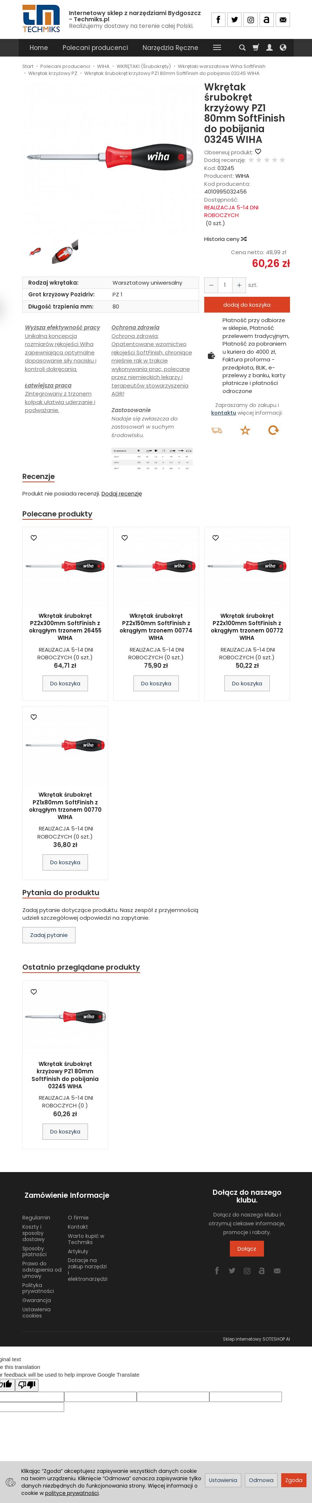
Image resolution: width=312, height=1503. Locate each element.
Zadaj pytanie (49, 937)
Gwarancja (36, 1297)
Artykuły (78, 1247)
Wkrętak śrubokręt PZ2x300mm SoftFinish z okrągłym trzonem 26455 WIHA (65, 628)
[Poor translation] (26, 1382)
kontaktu (223, 413)
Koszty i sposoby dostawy (33, 1230)
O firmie (78, 1214)
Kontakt (78, 1223)
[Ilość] (223, 285)
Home (39, 47)
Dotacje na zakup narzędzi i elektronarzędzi (87, 1266)
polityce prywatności (72, 1493)
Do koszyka (65, 684)
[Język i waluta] (283, 48)
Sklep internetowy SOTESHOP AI (256, 1335)
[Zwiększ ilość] (210, 285)
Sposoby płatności (34, 1248)
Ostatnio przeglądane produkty (83, 969)
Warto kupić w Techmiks (86, 1236)
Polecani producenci (95, 47)
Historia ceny (225, 239)
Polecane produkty (59, 514)
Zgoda (293, 1480)
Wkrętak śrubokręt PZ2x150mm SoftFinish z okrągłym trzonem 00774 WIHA (156, 628)
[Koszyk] (256, 48)
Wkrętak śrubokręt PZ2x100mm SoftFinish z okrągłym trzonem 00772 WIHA (247, 628)
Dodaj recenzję (122, 494)
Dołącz (247, 1251)
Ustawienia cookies (36, 1309)
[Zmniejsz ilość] (237, 285)
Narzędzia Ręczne (170, 47)
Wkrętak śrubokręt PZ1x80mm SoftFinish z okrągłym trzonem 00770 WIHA (65, 807)
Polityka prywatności (38, 1284)
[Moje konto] (269, 48)
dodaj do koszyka (247, 305)
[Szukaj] (242, 48)
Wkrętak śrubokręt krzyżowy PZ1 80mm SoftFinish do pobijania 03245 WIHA (65, 1078)
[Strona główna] (41, 18)
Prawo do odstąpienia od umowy (42, 1266)
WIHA (242, 176)
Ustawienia (223, 1480)
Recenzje (39, 476)
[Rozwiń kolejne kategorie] (217, 48)
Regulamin (36, 1214)
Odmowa (261, 1480)
